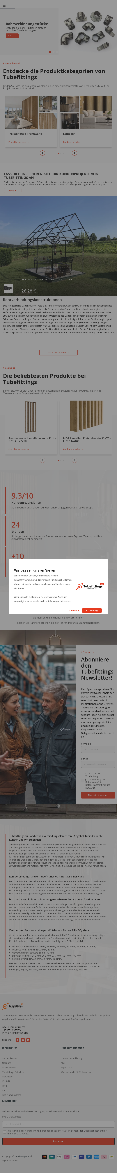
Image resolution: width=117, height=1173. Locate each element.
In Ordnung (92, 610)
